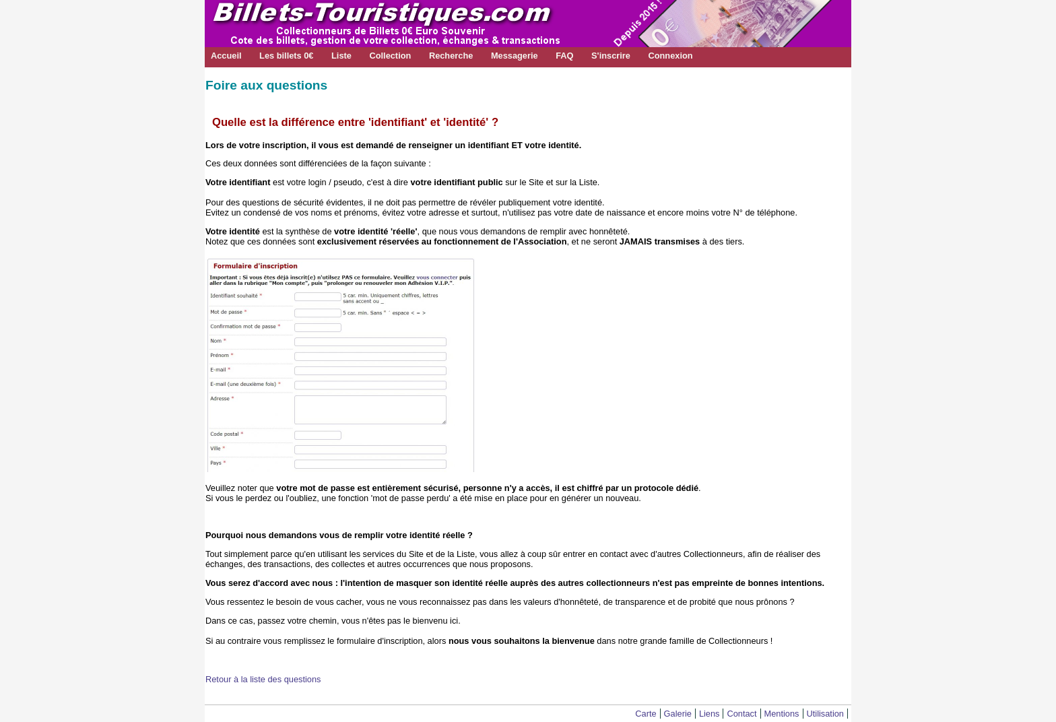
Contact (741, 714)
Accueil (226, 56)
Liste (341, 56)
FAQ (564, 56)
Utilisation (825, 714)
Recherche (451, 56)
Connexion (670, 56)
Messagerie (514, 56)
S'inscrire (610, 56)
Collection (390, 56)
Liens (709, 714)
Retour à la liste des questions (263, 679)
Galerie (678, 714)
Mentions (781, 714)
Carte (645, 714)
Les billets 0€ (286, 56)
